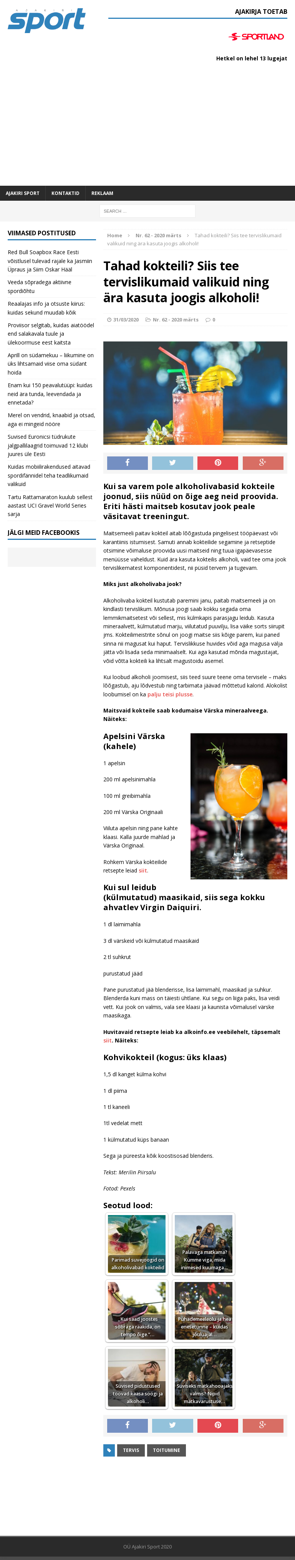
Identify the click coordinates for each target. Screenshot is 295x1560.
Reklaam (102, 193)
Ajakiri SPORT (23, 193)
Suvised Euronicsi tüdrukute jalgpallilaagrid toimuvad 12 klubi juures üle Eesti (48, 445)
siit (143, 870)
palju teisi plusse (170, 694)
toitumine (166, 1450)
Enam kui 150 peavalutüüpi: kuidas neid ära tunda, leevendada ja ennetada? (50, 393)
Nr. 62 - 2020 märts (176, 319)
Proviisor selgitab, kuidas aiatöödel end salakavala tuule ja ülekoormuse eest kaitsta (51, 333)
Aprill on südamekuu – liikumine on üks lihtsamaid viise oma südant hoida (51, 363)
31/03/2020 (126, 319)
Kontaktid (65, 193)
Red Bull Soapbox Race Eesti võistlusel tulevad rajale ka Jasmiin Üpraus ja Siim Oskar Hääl (50, 260)
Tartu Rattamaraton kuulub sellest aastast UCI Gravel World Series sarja (50, 505)
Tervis (131, 1450)
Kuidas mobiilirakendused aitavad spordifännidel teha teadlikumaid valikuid (49, 475)
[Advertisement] (147, 128)
